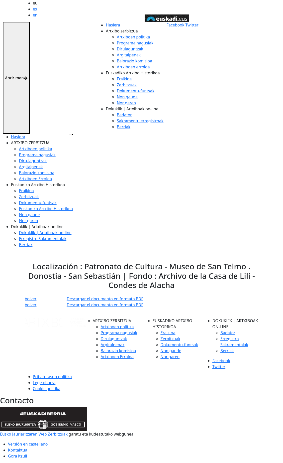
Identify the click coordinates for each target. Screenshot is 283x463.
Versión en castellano (28, 444)
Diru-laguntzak (33, 160)
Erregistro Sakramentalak (42, 238)
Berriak (123, 127)
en (35, 15)
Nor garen (126, 103)
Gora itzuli (17, 456)
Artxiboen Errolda (35, 178)
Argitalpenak (129, 55)
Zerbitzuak (126, 85)
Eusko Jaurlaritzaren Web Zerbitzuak (34, 434)
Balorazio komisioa (134, 61)
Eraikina (124, 79)
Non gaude (127, 97)
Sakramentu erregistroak (140, 121)
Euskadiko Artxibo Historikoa (46, 208)
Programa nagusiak (135, 43)
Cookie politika (47, 388)
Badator (124, 115)
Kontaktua (17, 450)
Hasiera (113, 25)
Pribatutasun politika (52, 376)
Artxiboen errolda (133, 67)
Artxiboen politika (133, 37)
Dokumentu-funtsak (135, 91)
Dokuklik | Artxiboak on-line (45, 232)
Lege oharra (44, 382)
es (35, 9)
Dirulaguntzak (130, 49)
